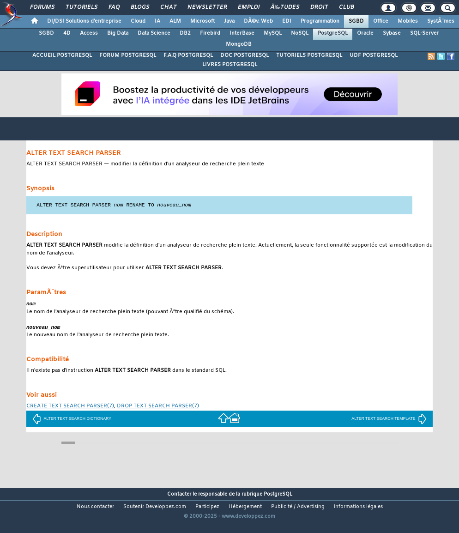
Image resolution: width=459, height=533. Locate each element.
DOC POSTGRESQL (244, 55)
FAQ (114, 7)
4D (67, 33)
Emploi (248, 7)
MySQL (273, 33)
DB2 (185, 33)
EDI (286, 21)
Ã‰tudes (285, 7)
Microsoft (202, 21)
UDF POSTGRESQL (374, 55)
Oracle (365, 33)
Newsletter (207, 7)
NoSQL (299, 33)
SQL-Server (424, 33)
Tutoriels (81, 7)
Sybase (392, 33)
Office (380, 21)
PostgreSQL (333, 33)
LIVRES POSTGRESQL (229, 64)
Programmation (320, 21)
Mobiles (408, 21)
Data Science (154, 33)
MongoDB (239, 44)
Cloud (138, 21)
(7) (70, 407)
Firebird (210, 33)
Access (89, 33)
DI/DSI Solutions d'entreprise (84, 21)
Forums (42, 7)
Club (346, 7)
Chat (168, 7)
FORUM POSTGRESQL (127, 55)
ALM (175, 21)
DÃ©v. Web (258, 21)
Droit (319, 7)
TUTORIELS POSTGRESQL (309, 55)
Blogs (140, 7)
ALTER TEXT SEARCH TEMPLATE (388, 420)
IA (157, 21)
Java (229, 21)
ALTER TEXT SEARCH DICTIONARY (71, 420)
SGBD (356, 21)
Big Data (117, 33)
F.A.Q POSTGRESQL (188, 55)
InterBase (242, 33)
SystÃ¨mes (440, 21)
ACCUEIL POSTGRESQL (62, 55)
